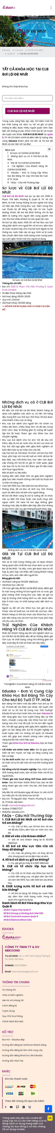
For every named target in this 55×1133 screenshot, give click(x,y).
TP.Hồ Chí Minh (35, 50)
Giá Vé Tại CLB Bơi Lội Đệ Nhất (25, 162)
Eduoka (6, 50)
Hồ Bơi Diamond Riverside (18, 919)
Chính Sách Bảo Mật (12, 1021)
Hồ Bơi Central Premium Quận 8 (21, 916)
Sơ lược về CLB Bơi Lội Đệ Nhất (25, 153)
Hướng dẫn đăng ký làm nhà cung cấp (22, 1050)
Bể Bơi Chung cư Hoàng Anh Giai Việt (23, 913)
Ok (50, 1118)
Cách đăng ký (9, 1005)
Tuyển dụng (8, 1010)
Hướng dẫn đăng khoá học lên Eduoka (22, 1055)
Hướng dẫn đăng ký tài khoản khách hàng (24, 1044)
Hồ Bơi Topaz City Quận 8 (17, 909)
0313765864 (21, 965)
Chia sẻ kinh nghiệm (12, 995)
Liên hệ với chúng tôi (12, 1000)
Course (19, 50)
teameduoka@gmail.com (22, 805)
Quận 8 (11, 53)
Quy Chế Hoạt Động (12, 1016)
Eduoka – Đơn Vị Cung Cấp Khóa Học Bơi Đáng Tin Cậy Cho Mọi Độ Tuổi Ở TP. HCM (27, 176)
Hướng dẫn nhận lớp (12, 1060)
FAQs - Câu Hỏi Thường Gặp (25, 182)
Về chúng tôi (9, 989)
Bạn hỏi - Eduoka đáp (13, 1039)
